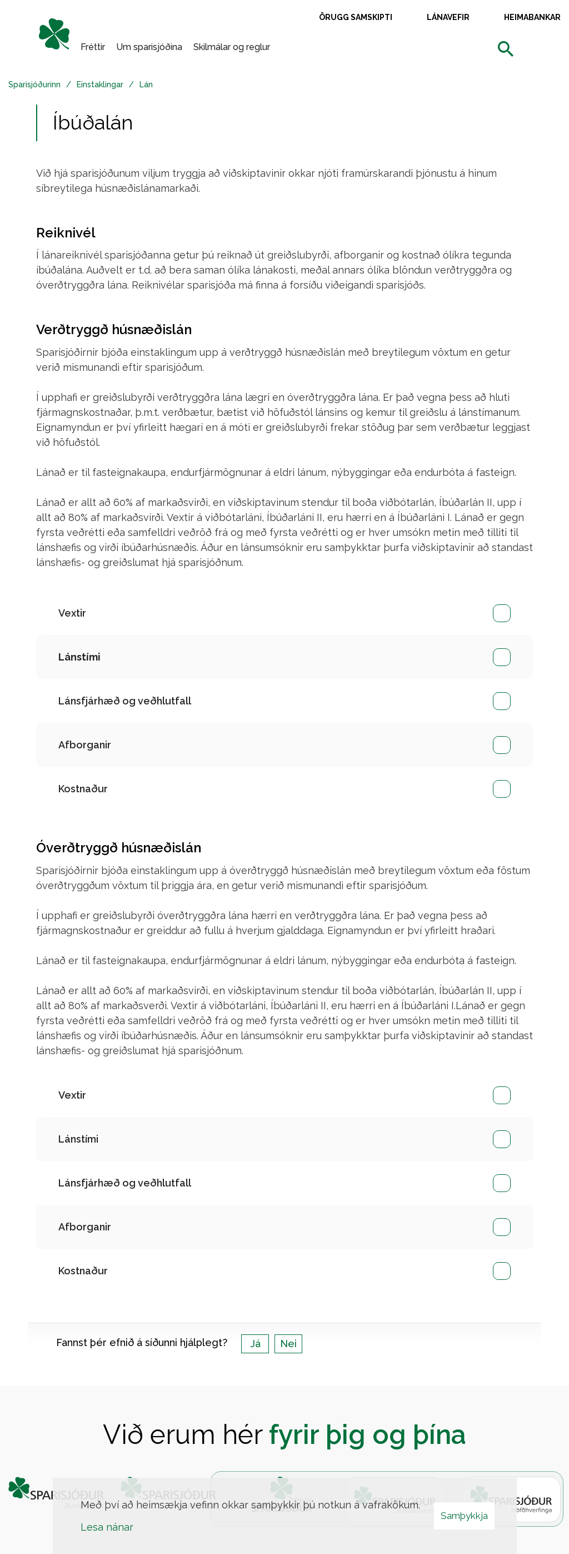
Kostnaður (83, 789)
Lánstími (78, 1139)
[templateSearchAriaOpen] (505, 49)
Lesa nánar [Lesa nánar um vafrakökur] (107, 1527)
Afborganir (84, 745)
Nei (288, 1343)
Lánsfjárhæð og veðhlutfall (124, 701)
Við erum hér (284, 1434)
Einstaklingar (100, 84)
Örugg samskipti (355, 17)
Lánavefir (448, 17)
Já (255, 1343)
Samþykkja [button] (464, 1515)
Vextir (72, 613)
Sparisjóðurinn (34, 84)
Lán (146, 84)
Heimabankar (532, 17)
